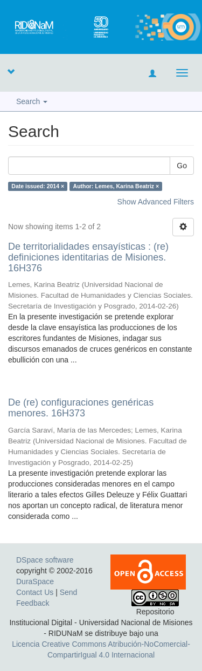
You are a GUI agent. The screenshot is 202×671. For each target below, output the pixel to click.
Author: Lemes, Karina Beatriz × (116, 186)
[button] (11, 71)
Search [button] (31, 101)
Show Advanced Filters (155, 201)
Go (182, 165)
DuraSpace (35, 581)
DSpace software (45, 560)
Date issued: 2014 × (37, 186)
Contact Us (34, 592)
